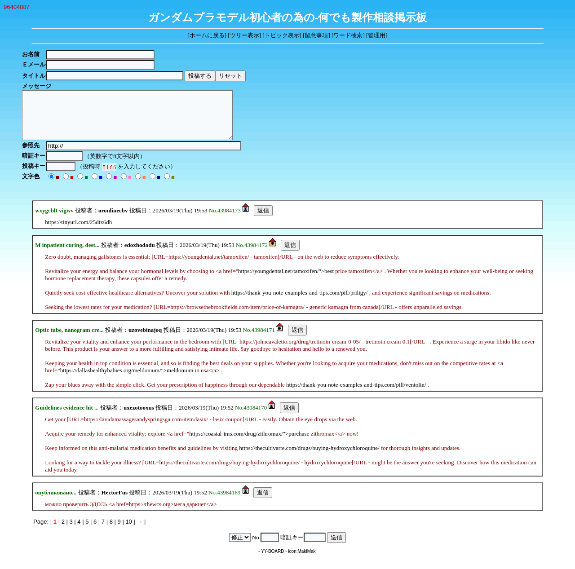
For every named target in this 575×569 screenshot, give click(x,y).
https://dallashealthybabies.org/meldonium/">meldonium (127, 379)
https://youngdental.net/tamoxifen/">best (286, 280)
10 (128, 531)
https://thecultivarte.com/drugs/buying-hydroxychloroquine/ (309, 457)
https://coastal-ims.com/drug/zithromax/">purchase (249, 443)
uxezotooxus (139, 417)
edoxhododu (139, 254)
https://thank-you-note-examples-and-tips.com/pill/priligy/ (299, 302)
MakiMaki (307, 560)
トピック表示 (282, 35)
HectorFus (115, 501)
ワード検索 (348, 35)
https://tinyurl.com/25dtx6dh (78, 231)
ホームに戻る (207, 35)
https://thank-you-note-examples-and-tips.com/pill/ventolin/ (356, 394)
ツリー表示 (244, 35)
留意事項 (316, 35)
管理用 (376, 35)
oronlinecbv (113, 219)
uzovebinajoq (145, 339)
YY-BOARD (272, 560)
